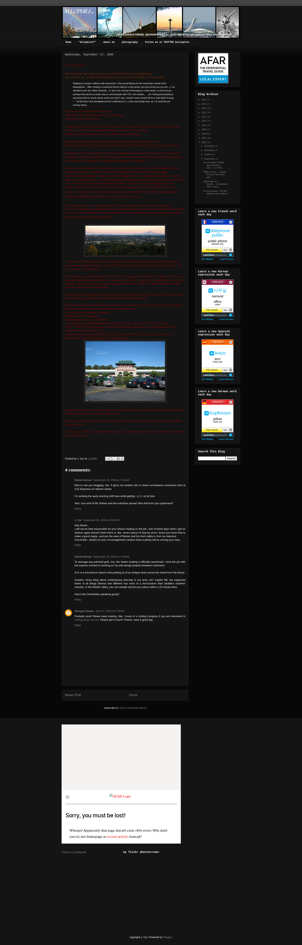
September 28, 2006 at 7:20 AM (111, 480)
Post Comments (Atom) (133, 707)
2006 (204, 142)
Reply (78, 508)
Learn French (226, 259)
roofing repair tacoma (87, 619)
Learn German (226, 439)
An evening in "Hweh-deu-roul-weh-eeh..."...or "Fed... (213, 165)
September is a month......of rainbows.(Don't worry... (215, 184)
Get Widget (207, 259)
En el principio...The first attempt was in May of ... (215, 193)
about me (109, 42)
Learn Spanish (225, 379)
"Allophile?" (87, 42)
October (208, 154)
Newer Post (73, 695)
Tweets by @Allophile (74, 852)
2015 (204, 104)
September (209, 159)
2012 (204, 117)
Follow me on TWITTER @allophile (167, 42)
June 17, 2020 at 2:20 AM (109, 611)
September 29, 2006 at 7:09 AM (111, 556)
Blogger (167, 937)
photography (130, 42)
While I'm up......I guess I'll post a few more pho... (214, 174)
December (209, 146)
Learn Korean (226, 319)
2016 (204, 99)
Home (68, 42)
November (209, 150)
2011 (204, 121)
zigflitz (139, 496)
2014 (204, 108)
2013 (204, 112)
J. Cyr (78, 520)
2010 (204, 125)
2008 (204, 134)
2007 (204, 138)
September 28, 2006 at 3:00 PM (101, 520)
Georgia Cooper (84, 611)
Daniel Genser (83, 480)
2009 (204, 129)
